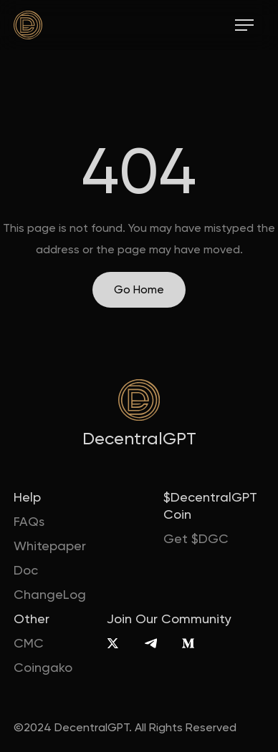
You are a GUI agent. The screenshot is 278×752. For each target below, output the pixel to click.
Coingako (43, 667)
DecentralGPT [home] (139, 439)
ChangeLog (50, 594)
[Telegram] (151, 643)
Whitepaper (50, 545)
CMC (29, 642)
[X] (113, 643)
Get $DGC (196, 538)
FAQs (29, 521)
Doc (26, 569)
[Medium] (188, 643)
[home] (28, 25)
